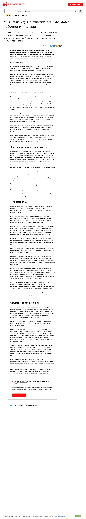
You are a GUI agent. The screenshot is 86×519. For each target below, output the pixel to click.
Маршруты (25, 15)
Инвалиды (31, 402)
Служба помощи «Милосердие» (70, 11)
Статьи (8, 15)
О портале (59, 11)
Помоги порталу (75, 4)
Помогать (18, 11)
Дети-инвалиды (26, 402)
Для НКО (27, 11)
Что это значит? (61, 516)
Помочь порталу (19, 395)
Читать (9, 11)
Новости (16, 15)
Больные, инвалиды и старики (16, 402)
